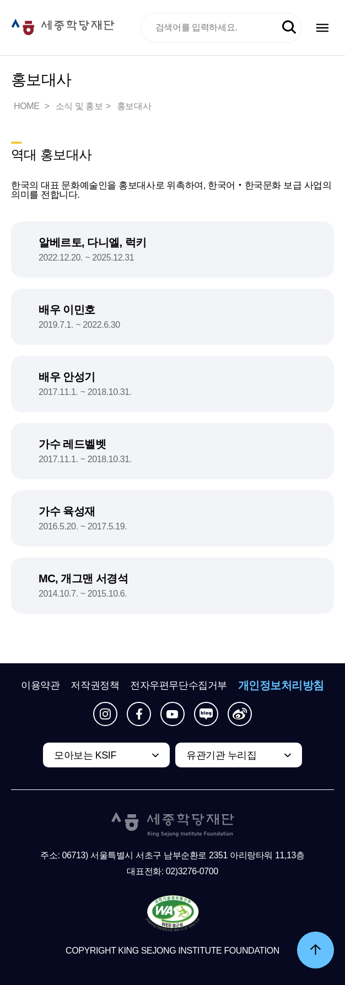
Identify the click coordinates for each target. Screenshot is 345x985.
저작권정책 (95, 685)
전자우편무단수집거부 (178, 685)
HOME (27, 106)
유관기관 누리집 (221, 755)
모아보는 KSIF (85, 755)
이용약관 (40, 685)
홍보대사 (134, 106)
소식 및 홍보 (79, 106)
